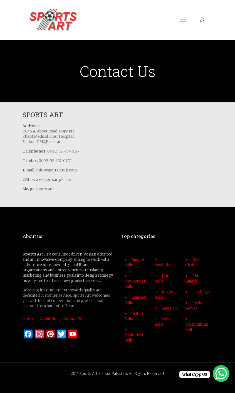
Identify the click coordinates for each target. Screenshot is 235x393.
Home (28, 318)
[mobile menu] (182, 19)
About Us (48, 318)
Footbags (200, 292)
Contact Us (72, 318)
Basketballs (165, 265)
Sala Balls (170, 308)
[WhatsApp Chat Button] (221, 373)
